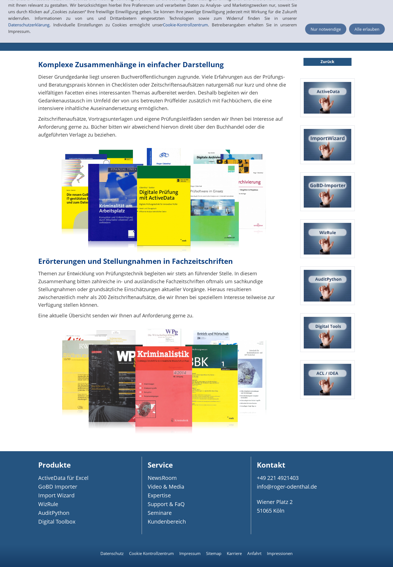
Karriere (234, 553)
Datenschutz (112, 553)
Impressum (190, 553)
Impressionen (280, 553)
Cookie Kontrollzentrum (151, 553)
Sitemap (213, 553)
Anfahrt (254, 553)
